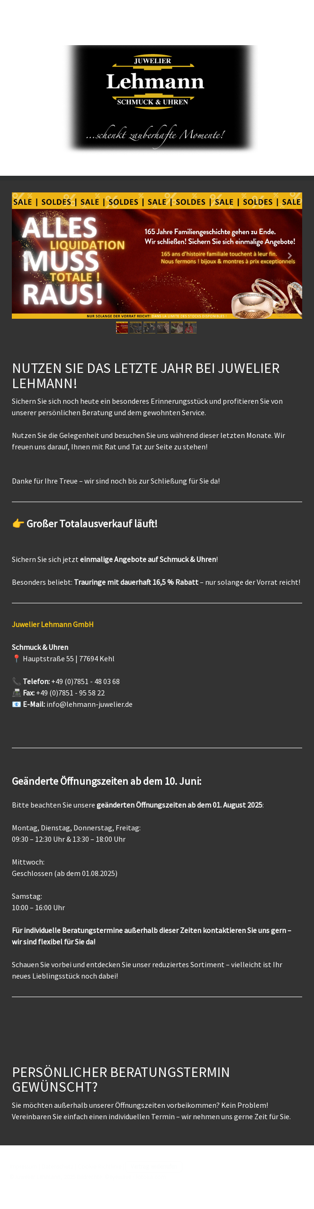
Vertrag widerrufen (154, 1166)
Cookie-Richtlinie (99, 1166)
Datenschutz (57, 1166)
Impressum (23, 1166)
